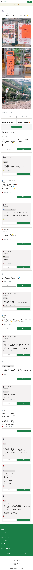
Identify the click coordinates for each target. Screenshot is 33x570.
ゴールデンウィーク (13, 110)
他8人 (10, 144)
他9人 (10, 192)
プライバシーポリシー (16, 560)
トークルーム (8, 7)
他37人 (10, 112)
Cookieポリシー (16, 564)
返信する (23, 149)
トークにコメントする (16, 127)
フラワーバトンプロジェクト (6, 537)
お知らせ (2, 545)
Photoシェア (3, 529)
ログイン (29, 1)
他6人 (7, 170)
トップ (3, 7)
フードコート (4, 110)
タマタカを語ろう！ (4, 535)
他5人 (7, 263)
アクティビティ (4, 543)
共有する (24, 116)
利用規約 (16, 561)
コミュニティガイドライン (16, 563)
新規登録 (8, 553)
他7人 (10, 239)
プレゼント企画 (4, 540)
